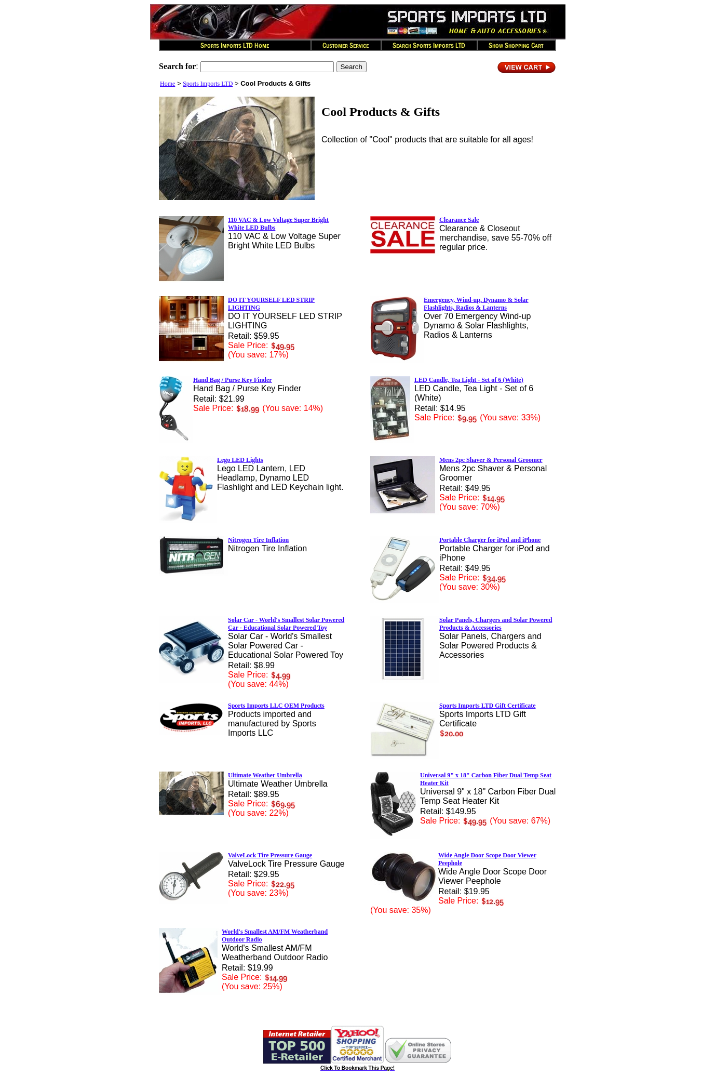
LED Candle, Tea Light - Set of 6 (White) (468, 379)
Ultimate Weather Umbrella (265, 775)
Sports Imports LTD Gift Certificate (487, 705)
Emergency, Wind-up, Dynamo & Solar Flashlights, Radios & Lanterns (476, 303)
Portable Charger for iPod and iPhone (490, 539)
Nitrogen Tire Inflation (258, 539)
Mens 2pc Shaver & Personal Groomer (491, 459)
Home (167, 83)
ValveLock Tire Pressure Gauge (270, 855)
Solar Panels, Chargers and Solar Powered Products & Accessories (495, 623)
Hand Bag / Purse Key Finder (232, 379)
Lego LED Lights (240, 459)
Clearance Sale (459, 219)
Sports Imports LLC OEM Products (276, 705)
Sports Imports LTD (208, 83)
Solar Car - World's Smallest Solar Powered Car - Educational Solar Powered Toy (286, 623)
